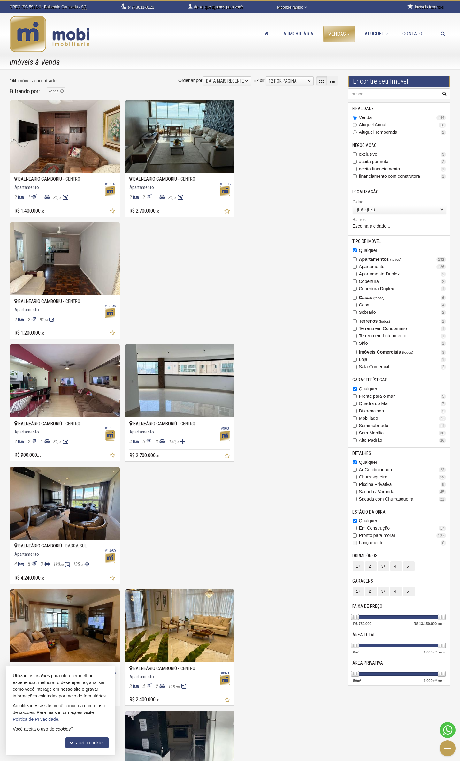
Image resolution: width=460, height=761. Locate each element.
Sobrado (402, 312)
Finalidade (363, 108)
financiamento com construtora (402, 176)
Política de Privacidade (197, 756)
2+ (371, 566)
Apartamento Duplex (402, 274)
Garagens (363, 581)
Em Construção (402, 528)
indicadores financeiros (264, 720)
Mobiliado (402, 418)
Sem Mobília (402, 433)
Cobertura (402, 281)
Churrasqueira (402, 477)
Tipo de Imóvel (367, 241)
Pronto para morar (402, 536)
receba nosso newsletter (265, 714)
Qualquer (368, 250)
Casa (402, 305)
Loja (402, 359)
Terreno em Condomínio (402, 328)
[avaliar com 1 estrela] (13, 602)
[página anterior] (268, 602)
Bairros (359, 219)
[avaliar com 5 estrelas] (39, 602)
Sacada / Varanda (402, 491)
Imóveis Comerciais (402, 352)
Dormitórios (365, 556)
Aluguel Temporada (402, 132)
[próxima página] (321, 602)
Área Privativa (368, 663)
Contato (414, 34)
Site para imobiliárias (411, 756)
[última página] (332, 602)
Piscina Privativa (402, 484)
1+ (358, 566)
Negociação (365, 145)
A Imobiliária (298, 34)
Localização (366, 191)
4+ (396, 566)
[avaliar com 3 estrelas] (26, 602)
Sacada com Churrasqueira (402, 499)
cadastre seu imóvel (261, 727)
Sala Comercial (402, 367)
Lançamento (402, 543)
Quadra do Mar (402, 403)
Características (370, 379)
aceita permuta (402, 161)
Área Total (364, 634)
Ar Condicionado (402, 469)
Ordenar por (190, 80)
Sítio (402, 343)
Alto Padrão (402, 440)
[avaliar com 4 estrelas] (33, 602)
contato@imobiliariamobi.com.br (161, 733)
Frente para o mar (402, 396)
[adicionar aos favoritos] (109, 209)
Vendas (339, 34)
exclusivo (402, 154)
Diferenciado (402, 411)
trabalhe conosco (146, 739)
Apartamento (402, 266)
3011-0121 (141, 7)
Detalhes (362, 453)
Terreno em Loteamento (402, 336)
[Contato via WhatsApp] (448, 730)
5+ (409, 566)
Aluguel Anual (402, 125)
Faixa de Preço (368, 606)
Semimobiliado (402, 425)
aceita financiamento (402, 169)
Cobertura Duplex (402, 288)
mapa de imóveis (258, 733)
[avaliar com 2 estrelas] (19, 602)
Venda (402, 117)
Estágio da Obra (369, 512)
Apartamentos (402, 259)
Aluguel (376, 34)
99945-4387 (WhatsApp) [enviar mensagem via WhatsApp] (158, 720)
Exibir (258, 80)
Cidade (359, 202)
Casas (402, 297)
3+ (383, 566)
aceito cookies (87, 742)
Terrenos (402, 321)
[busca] (443, 34)
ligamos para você (147, 727)
